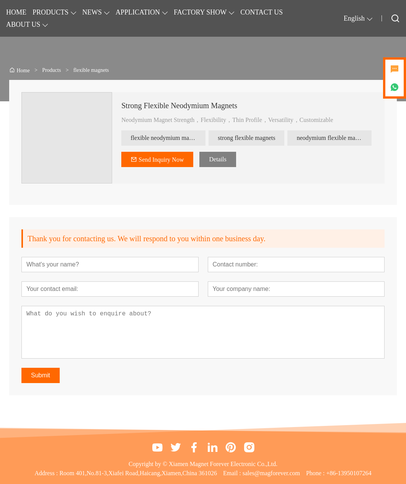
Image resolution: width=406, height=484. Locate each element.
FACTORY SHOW (200, 12)
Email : (233, 473)
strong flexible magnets (246, 138)
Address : (46, 473)
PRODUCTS (50, 12)
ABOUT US (23, 24)
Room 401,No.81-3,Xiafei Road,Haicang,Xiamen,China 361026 (138, 473)
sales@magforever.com (271, 473)
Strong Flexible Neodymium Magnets (179, 105)
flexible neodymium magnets (166, 138)
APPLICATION (138, 12)
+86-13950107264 (348, 473)
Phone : (315, 473)
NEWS (92, 12)
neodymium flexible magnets (332, 138)
